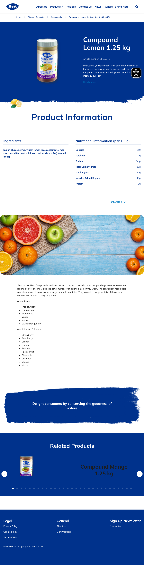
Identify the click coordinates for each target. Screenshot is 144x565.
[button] (137, 6)
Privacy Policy (10, 526)
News (98, 6)
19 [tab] (88, 488)
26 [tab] (118, 488)
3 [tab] (21, 488)
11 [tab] (55, 488)
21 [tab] (97, 488)
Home (18, 17)
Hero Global (9, 546)
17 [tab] (80, 488)
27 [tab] (122, 488)
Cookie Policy (10, 531)
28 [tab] (126, 488)
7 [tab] (38, 488)
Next (140, 474)
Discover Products (36, 17)
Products (55, 6)
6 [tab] (34, 488)
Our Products (64, 531)
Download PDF (119, 201)
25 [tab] (114, 488)
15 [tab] (72, 488)
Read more (89, 82)
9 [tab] (46, 488)
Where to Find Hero (116, 6)
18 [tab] (84, 488)
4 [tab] (25, 488)
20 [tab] (93, 488)
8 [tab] (42, 488)
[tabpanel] (40, 470)
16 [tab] (76, 488)
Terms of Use (10, 537)
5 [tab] (29, 488)
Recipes (71, 6)
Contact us (85, 6)
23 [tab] (105, 488)
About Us (41, 6)
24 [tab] (110, 488)
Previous (4, 474)
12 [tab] (59, 488)
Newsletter (115, 526)
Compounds (56, 17)
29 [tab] (131, 488)
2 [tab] (17, 488)
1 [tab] (13, 488)
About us (61, 526)
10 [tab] (51, 488)
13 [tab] (63, 488)
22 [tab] (101, 488)
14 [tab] (67, 488)
